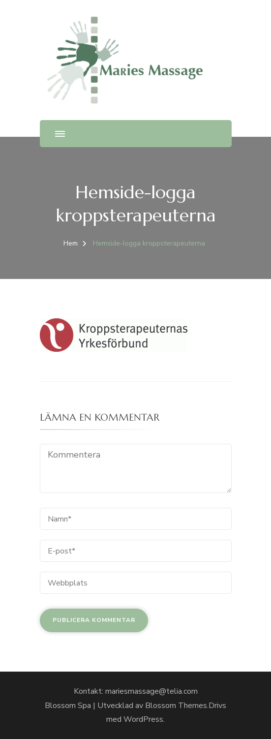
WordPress (143, 719)
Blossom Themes (176, 705)
